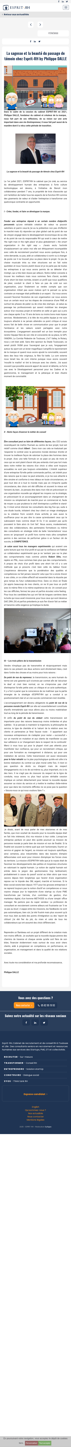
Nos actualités (35, 1113)
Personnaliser (31, 1443)
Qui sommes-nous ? (35, 1110)
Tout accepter (44, 1443)
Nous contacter (24, 1005)
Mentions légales (35, 1119)
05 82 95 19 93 (46, 1005)
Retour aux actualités (15, 14)
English (35, 1106)
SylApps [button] (48, 1127)
